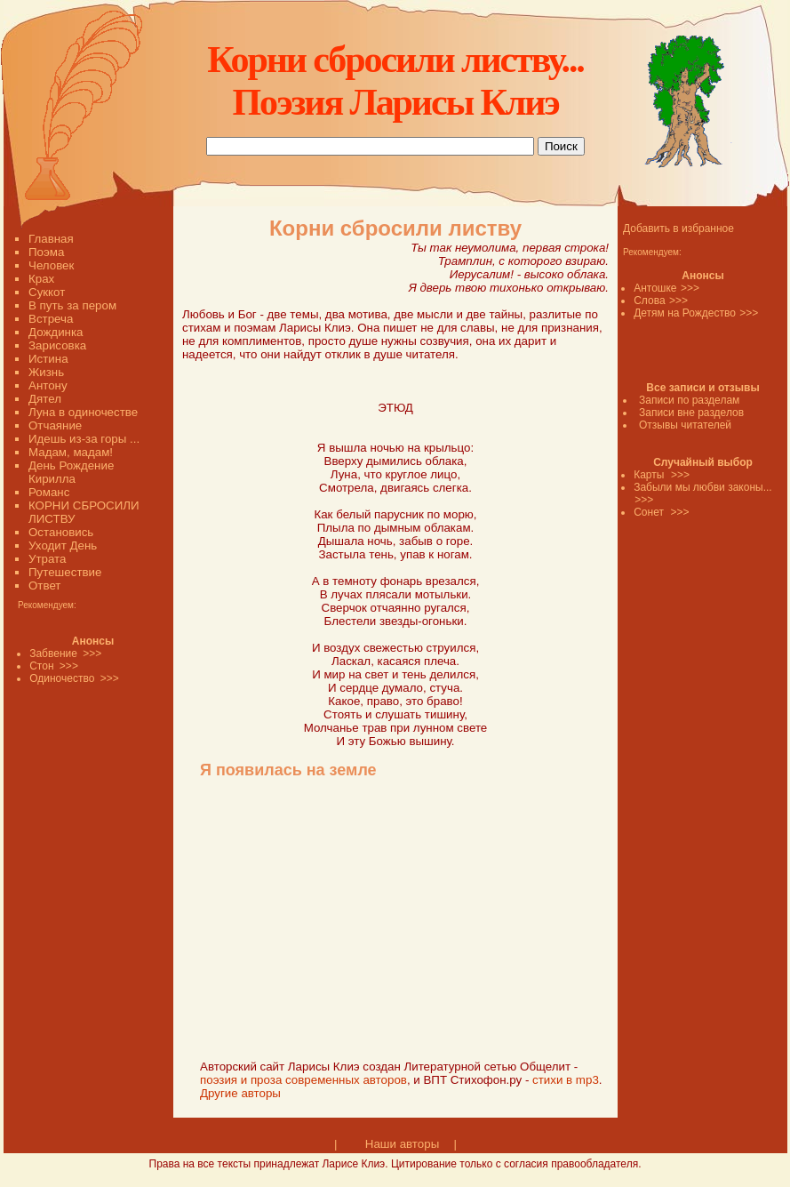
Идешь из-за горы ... (84, 438)
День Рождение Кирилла (71, 472)
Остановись (60, 532)
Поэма (46, 252)
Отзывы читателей (685, 425)
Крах (41, 278)
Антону (48, 385)
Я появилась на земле (288, 770)
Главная (51, 238)
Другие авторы (240, 1093)
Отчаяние (55, 425)
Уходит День (62, 545)
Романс (48, 492)
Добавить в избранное (678, 228)
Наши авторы (402, 1144)
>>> (690, 288)
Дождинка (55, 332)
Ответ (44, 585)
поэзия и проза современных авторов (303, 1080)
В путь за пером (72, 305)
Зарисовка (57, 345)
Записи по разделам (689, 400)
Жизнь (46, 372)
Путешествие (64, 572)
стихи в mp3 (565, 1080)
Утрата (47, 558)
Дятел (44, 398)
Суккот (46, 292)
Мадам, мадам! (70, 452)
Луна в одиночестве (83, 412)
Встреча (50, 318)
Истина (48, 358)
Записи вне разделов (691, 412)
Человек (51, 265)
